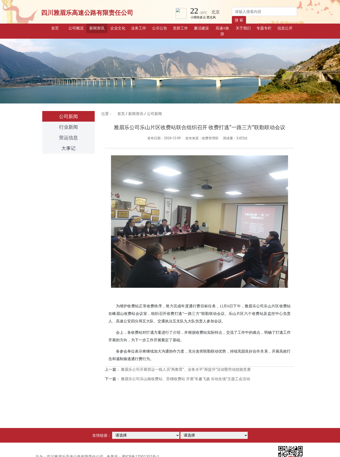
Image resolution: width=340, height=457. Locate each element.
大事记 (68, 148)
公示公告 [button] (159, 28)
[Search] (264, 11)
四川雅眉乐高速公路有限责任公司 (87, 12)
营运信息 (68, 137)
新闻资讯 (135, 113)
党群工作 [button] (180, 28)
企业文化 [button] (117, 28)
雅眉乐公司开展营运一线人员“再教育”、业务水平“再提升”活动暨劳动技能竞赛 (186, 369)
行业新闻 (68, 127)
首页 (58, 27)
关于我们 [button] (243, 28)
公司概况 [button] (76, 28)
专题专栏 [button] (264, 28)
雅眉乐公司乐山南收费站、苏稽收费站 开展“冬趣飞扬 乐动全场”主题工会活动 (185, 379)
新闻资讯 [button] (96, 28)
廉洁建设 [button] (201, 28)
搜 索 (239, 20)
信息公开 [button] (285, 28)
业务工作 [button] (138, 28)
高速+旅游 (222, 31)
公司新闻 (68, 116)
